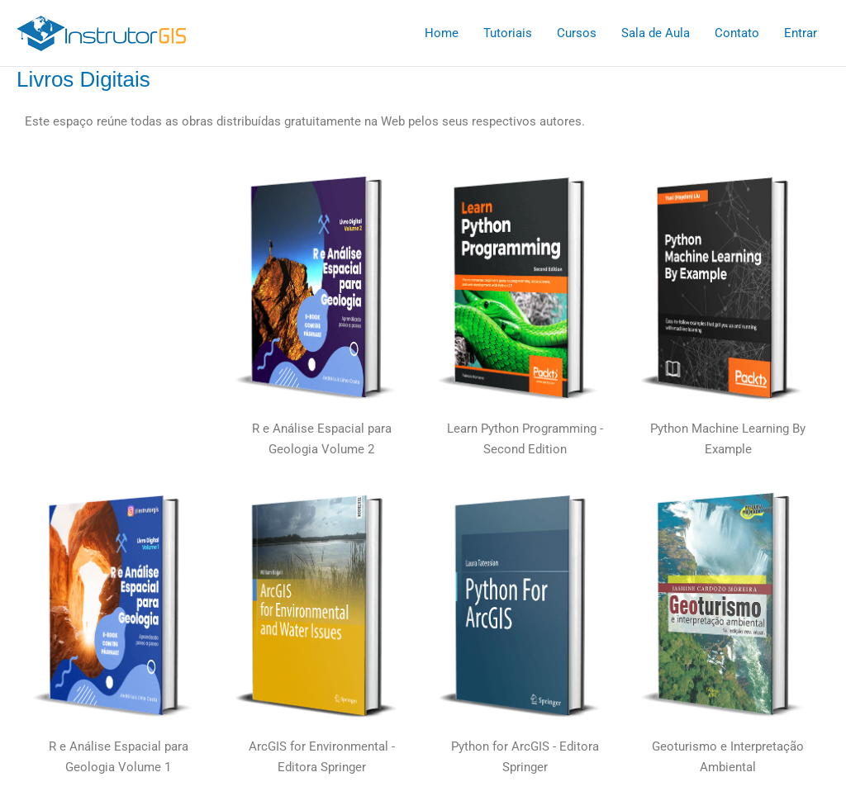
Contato (737, 33)
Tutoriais (507, 33)
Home (442, 33)
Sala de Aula (655, 33)
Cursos (576, 33)
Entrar (800, 33)
